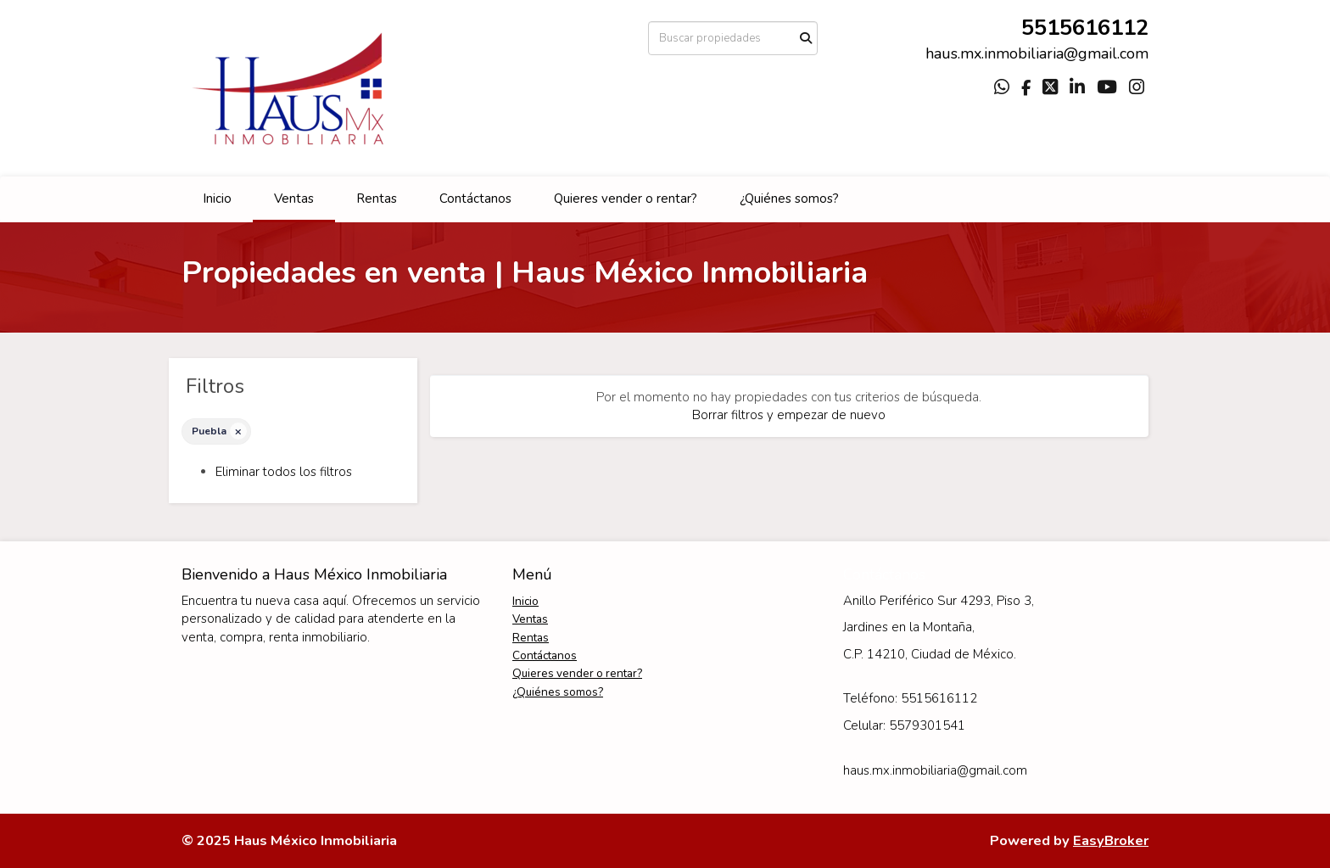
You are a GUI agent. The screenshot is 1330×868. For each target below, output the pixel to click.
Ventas (294, 198)
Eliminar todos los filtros (283, 471)
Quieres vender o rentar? (625, 198)
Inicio (217, 198)
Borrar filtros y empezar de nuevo (789, 414)
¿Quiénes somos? (789, 198)
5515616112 (1084, 27)
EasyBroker (1110, 840)
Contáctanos (475, 198)
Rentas (376, 198)
